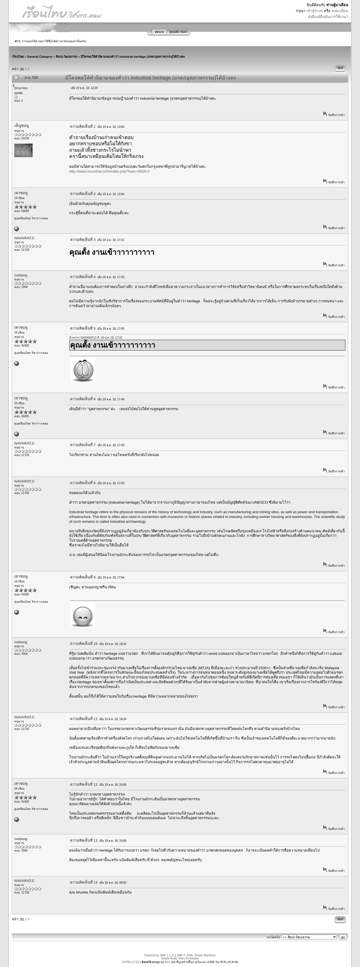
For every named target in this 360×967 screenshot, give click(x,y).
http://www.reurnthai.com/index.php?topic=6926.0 (109, 171)
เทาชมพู (21, 193)
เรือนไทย (18, 56)
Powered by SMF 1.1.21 (159, 955)
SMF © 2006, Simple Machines (196, 955)
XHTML (126, 962)
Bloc (167, 962)
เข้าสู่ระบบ (315, 11)
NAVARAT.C (24, 238)
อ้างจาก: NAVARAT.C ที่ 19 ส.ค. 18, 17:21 (96, 337)
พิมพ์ (340, 68)
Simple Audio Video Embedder (180, 958)
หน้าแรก (159, 32)
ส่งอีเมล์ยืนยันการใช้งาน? (328, 17)
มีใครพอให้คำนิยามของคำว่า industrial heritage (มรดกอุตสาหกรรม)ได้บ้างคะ (133, 56)
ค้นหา (184, 32)
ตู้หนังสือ (174, 32)
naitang (20, 275)
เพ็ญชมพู (21, 126)
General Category (39, 56)
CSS (137, 962)
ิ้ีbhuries (21, 88)
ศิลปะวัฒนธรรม (66, 56)
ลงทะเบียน (340, 11)
